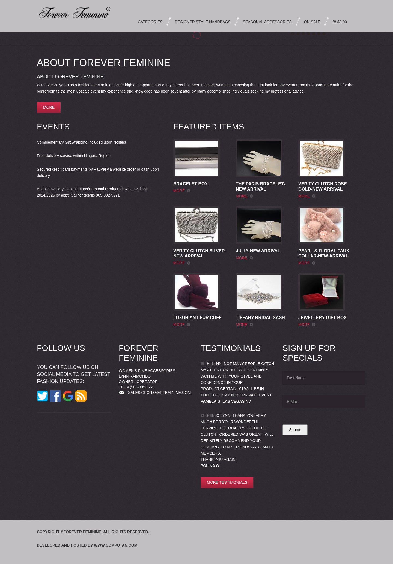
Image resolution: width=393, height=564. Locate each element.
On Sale (312, 22)
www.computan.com (115, 545)
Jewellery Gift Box (322, 317)
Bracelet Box (190, 184)
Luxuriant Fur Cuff (197, 317)
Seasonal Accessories (267, 22)
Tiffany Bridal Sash (260, 317)
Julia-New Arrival (258, 250)
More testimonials (227, 482)
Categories (150, 22)
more (49, 107)
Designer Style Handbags (203, 22)
